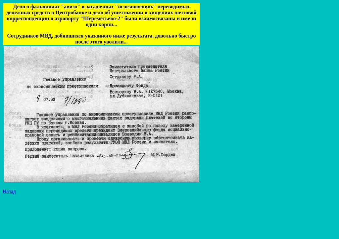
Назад (9, 191)
